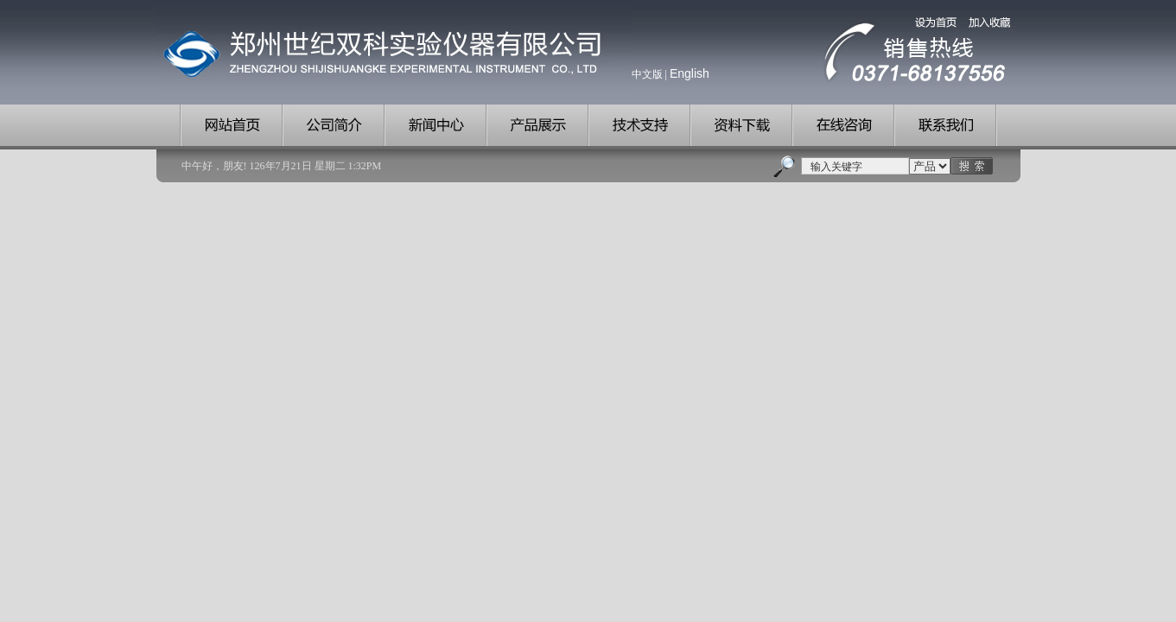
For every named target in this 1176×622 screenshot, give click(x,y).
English (689, 73)
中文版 (647, 74)
